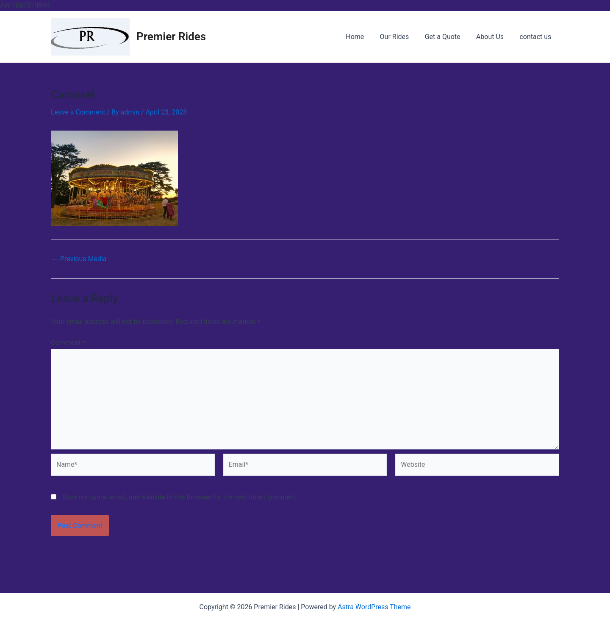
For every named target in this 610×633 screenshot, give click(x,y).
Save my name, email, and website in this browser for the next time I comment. (180, 497)
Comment (68, 343)
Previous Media (79, 259)
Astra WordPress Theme (374, 607)
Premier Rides (171, 36)
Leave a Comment (78, 112)
